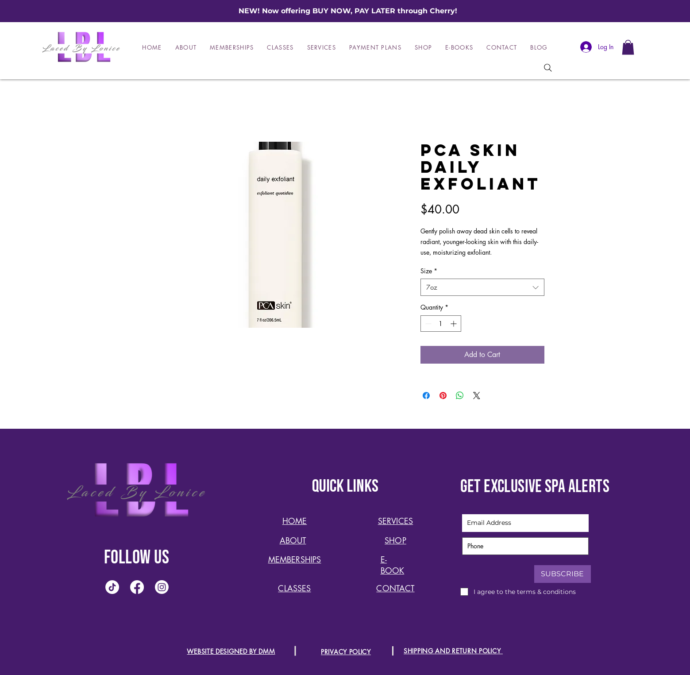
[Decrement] (427, 323)
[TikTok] (112, 587)
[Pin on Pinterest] (443, 395)
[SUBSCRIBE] (562, 574)
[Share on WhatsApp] (460, 395)
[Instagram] (162, 587)
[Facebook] (137, 587)
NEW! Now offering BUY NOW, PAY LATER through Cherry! (348, 11)
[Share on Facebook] (426, 395)
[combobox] (482, 287)
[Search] (548, 67)
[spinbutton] (441, 323)
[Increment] (454, 323)
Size (428, 271)
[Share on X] (476, 395)
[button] (628, 47)
